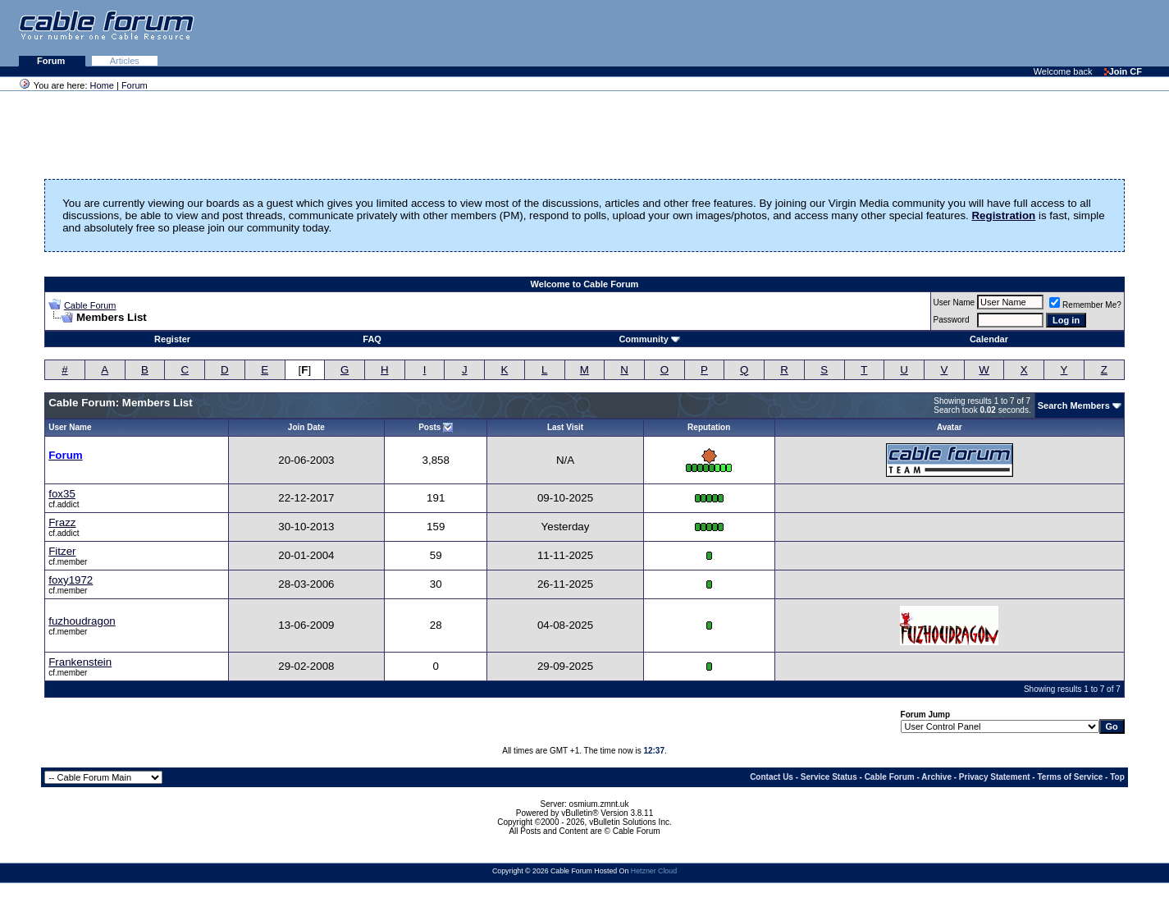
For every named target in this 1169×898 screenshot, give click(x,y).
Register (172, 339)
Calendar (989, 339)
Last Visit (565, 427)
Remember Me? (1085, 304)
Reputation (708, 427)
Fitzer (61, 551)
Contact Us (771, 776)
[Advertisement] (969, 32)
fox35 (61, 494)
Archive (936, 776)
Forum (52, 61)
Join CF (1123, 71)
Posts (429, 427)
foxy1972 (70, 580)
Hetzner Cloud (654, 871)
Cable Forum (90, 305)
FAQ (372, 339)
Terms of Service (1070, 776)
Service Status (829, 776)
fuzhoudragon (82, 621)
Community (649, 339)
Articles (124, 61)
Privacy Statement (994, 776)
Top (1117, 776)
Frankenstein (80, 662)
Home (102, 85)
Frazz (61, 522)
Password (952, 319)
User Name (954, 302)
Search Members (1074, 405)
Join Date (306, 427)
